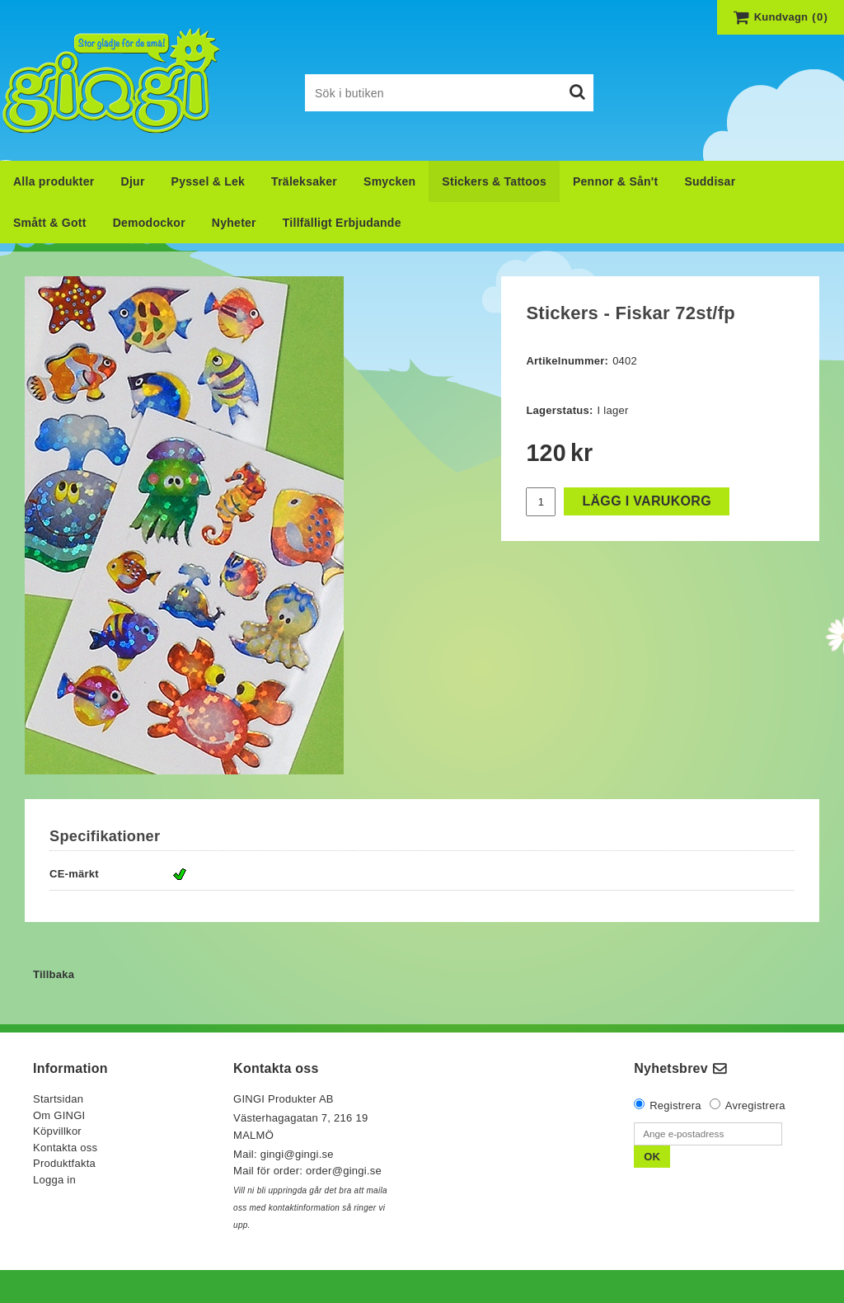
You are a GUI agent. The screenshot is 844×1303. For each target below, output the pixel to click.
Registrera (675, 1105)
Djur (133, 181)
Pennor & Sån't (615, 181)
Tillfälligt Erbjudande (342, 222)
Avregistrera (755, 1105)
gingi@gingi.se (298, 1154)
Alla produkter (54, 181)
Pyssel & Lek (208, 181)
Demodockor (149, 222)
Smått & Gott (50, 222)
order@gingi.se (344, 1170)
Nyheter (234, 222)
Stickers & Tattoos (494, 181)
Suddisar (709, 181)
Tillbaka (53, 974)
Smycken (389, 181)
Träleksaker (304, 181)
